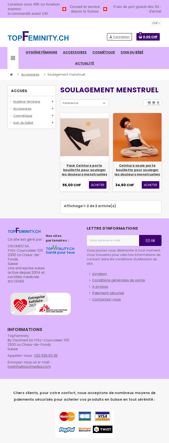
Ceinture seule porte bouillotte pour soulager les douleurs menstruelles (137, 170)
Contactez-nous (106, 299)
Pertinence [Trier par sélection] (70, 103)
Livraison (99, 273)
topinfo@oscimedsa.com (29, 366)
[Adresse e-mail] (113, 240)
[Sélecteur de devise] (156, 23)
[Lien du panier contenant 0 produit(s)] (148, 37)
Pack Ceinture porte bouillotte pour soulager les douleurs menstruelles (84, 170)
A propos (100, 286)
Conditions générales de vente (118, 280)
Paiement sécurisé (108, 293)
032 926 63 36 (46, 355)
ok (150, 240)
